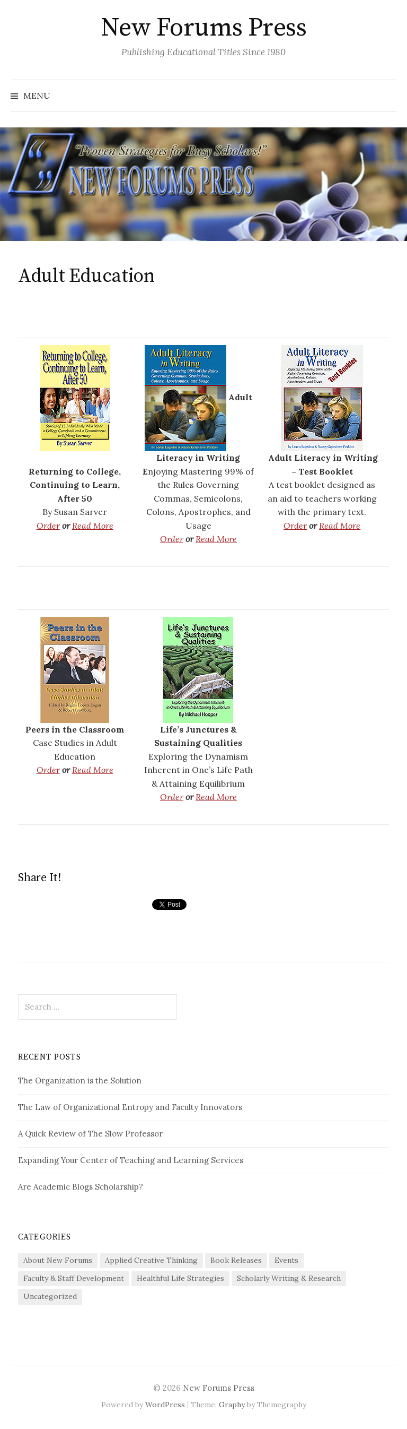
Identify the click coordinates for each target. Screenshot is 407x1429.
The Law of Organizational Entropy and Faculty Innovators (130, 1107)
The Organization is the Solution (79, 1080)
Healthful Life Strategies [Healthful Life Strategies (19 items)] (180, 1278)
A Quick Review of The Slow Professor (90, 1134)
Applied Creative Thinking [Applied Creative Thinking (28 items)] (151, 1260)
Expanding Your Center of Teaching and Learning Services (130, 1160)
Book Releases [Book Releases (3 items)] (236, 1260)
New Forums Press (203, 28)
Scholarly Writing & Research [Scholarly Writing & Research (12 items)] (289, 1278)
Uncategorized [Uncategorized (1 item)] (50, 1296)
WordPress (165, 1404)
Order (48, 525)
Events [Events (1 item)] (286, 1260)
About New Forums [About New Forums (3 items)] (57, 1260)
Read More (92, 525)
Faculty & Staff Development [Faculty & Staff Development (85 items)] (73, 1278)
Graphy (232, 1404)
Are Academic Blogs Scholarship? (80, 1187)
